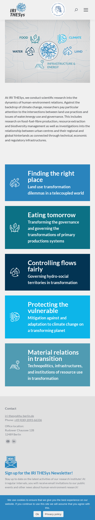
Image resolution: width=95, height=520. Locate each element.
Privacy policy (53, 514)
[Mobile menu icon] (86, 9)
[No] (90, 508)
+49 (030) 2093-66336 (28, 420)
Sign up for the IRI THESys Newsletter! (39, 473)
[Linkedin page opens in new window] (13, 441)
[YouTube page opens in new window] (8, 441)
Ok (37, 514)
